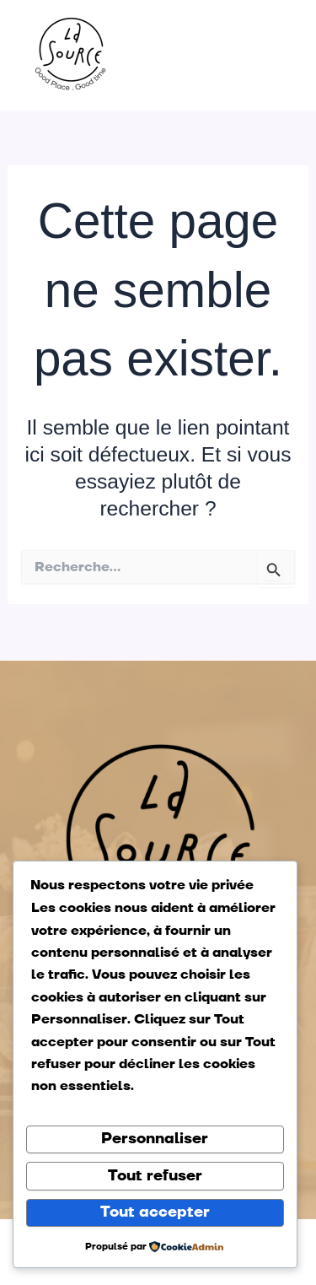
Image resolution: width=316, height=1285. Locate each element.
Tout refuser (155, 1175)
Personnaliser (154, 1138)
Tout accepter (155, 1212)
